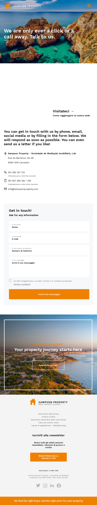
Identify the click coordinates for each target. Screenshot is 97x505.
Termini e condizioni (22, 292)
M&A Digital (43, 471)
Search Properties (48, 368)
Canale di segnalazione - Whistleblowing (48, 425)
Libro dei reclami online (49, 423)
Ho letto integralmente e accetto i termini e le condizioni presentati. (43, 290)
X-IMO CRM (53, 471)
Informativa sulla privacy (48, 414)
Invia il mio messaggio (49, 301)
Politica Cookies (48, 417)
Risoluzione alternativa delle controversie (48, 420)
